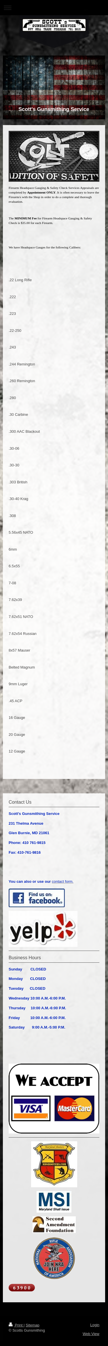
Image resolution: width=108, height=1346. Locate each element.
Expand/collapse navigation (54, 7)
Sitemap (32, 1325)
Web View (91, 1334)
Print (16, 1325)
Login (94, 1325)
